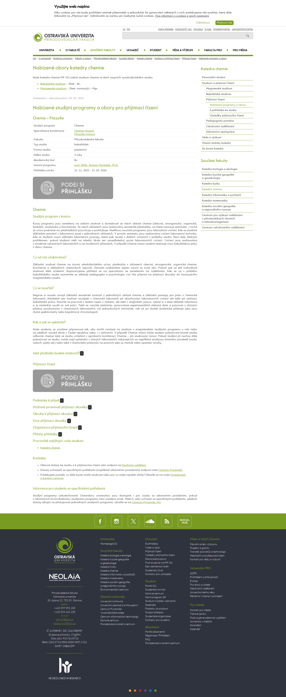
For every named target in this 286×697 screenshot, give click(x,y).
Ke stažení (195, 625)
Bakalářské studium (53, 83)
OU (34, 58)
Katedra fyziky (211, 183)
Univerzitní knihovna (111, 601)
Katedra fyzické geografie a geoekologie (218, 176)
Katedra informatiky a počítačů (221, 195)
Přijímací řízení (189, 58)
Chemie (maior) (84, 130)
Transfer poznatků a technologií (208, 552)
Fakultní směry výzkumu (203, 544)
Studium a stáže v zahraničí (160, 601)
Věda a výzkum (186, 50)
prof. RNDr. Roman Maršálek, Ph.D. (96, 165)
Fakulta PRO (216, 50)
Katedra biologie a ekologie (219, 169)
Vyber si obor (152, 547)
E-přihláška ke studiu (223, 110)
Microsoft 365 (183, 29)
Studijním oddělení (134, 465)
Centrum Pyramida (170, 470)
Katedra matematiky (215, 200)
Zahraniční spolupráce (220, 131)
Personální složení (213, 77)
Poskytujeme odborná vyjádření (208, 618)
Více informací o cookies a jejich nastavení (182, 16)
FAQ (147, 639)
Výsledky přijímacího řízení (227, 115)
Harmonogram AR (155, 597)
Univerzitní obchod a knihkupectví (119, 605)
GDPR (193, 573)
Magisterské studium (53, 88)
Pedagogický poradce (220, 120)
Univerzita (50, 50)
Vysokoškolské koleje (112, 613)
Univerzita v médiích (201, 621)
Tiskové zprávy (198, 614)
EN (128, 29)
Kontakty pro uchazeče (158, 574)
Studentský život (154, 570)
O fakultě (76, 50)
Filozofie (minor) (84, 134)
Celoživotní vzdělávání (220, 126)
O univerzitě (45, 58)
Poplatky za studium (156, 608)
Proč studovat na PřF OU (159, 563)
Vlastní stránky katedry (216, 143)
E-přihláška (151, 544)
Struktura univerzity (63, 58)
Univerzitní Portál (242, 29)
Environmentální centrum (114, 589)
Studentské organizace (158, 616)
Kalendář (195, 629)
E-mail (208, 29)
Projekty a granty (199, 548)
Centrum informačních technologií (119, 616)
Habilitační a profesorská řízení (207, 555)
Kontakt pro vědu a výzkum (205, 559)
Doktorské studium (155, 559)
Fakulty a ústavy (83, 58)
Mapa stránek (165, 29)
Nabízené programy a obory (213, 58)
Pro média (240, 50)
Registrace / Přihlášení (157, 635)
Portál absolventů (155, 632)
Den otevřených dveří (157, 566)
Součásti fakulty (105, 50)
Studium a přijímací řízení (167, 58)
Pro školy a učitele (200, 585)
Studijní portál (221, 29)
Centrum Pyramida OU (146, 502)
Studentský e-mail (155, 589)
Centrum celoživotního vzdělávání (223, 227)
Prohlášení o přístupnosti (204, 577)
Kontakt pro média (200, 610)
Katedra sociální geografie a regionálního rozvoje (218, 208)
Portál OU (150, 586)
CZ (124, 29)
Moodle (198, 29)
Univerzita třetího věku (202, 592)
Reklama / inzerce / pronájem (206, 596)
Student (158, 50)
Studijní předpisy (154, 612)
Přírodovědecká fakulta (105, 58)
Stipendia (150, 605)
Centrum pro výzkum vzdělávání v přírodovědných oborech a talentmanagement (222, 218)
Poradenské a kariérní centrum (117, 624)
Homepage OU (108, 544)
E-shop (194, 581)
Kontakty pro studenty (157, 620)
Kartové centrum (109, 620)
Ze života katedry (212, 148)
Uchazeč (136, 50)
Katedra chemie (144, 58)
